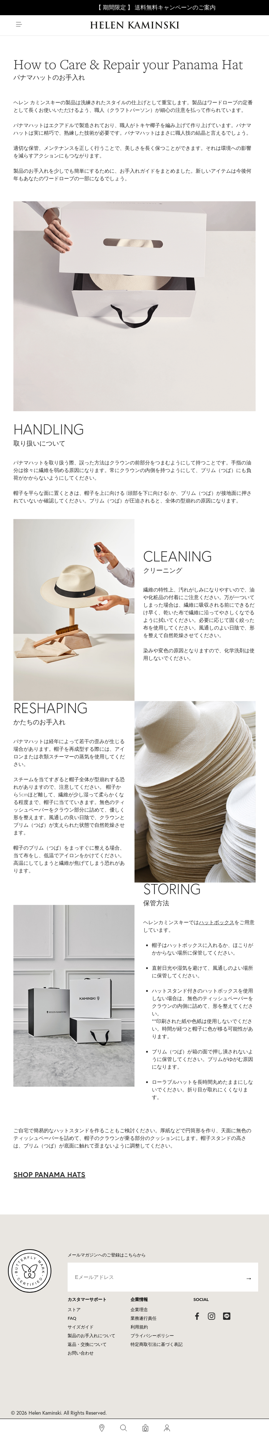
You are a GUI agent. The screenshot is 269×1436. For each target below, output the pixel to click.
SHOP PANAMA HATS (49, 1174)
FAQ (72, 1318)
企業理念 (139, 1309)
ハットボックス (216, 922)
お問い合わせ (81, 1353)
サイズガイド (81, 1327)
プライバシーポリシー (152, 1335)
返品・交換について (87, 1344)
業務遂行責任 (144, 1318)
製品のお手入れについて (91, 1335)
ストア (74, 1309)
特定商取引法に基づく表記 (157, 1344)
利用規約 (139, 1327)
